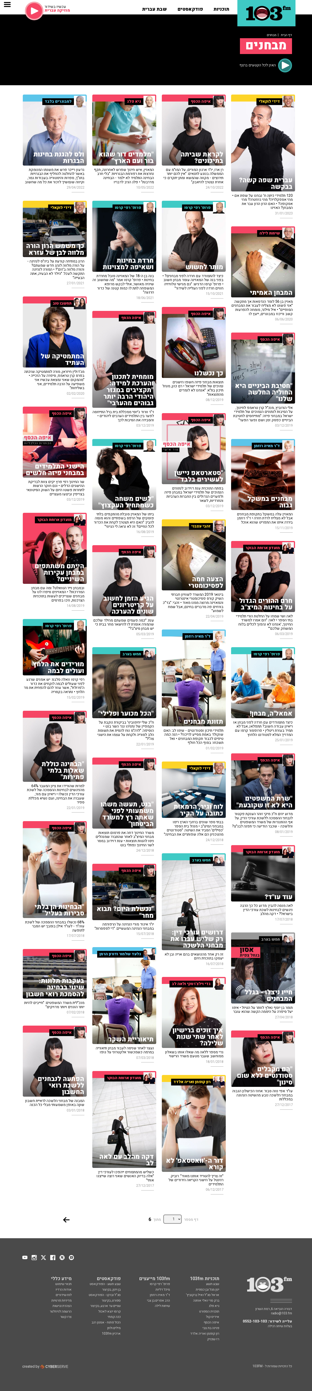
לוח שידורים (64, 1295)
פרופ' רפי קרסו (160, 1284)
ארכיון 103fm (111, 1333)
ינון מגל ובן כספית (207, 1289)
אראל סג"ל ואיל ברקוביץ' (202, 1295)
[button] (221, 7)
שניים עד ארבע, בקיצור (105, 1306)
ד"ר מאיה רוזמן (160, 1295)
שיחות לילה (162, 1306)
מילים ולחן (114, 1328)
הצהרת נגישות (62, 1306)
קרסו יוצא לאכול (109, 1311)
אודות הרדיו (64, 1289)
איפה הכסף (211, 1322)
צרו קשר (66, 1317)
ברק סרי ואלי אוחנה (206, 1300)
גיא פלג (214, 1306)
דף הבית (286, 35)
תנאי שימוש (63, 1284)
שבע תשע (212, 1284)
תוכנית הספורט (209, 1311)
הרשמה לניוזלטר (61, 1311)
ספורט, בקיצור (111, 1300)
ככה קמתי (114, 1317)
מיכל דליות (163, 1289)
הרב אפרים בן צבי (158, 1300)
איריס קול (212, 1317)
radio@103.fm (281, 1313)
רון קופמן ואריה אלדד (204, 1333)
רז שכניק (213, 1339)
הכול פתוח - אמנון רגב (106, 1322)
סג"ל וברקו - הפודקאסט (105, 1295)
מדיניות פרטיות (61, 1300)
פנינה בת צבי (210, 1328)
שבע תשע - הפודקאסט (105, 1284)
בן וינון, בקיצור (111, 1289)
